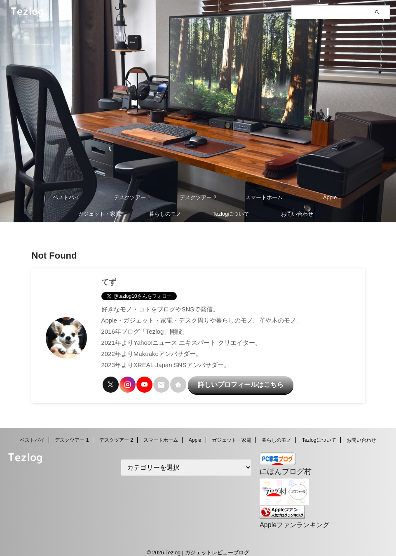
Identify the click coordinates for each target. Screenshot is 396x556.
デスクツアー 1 (132, 197)
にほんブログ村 (281, 466)
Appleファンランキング (290, 518)
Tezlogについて (231, 214)
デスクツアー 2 (198, 197)
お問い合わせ (297, 214)
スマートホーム (264, 197)
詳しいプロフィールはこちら (226, 383)
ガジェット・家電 (99, 214)
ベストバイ (66, 197)
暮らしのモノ (165, 214)
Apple (330, 197)
